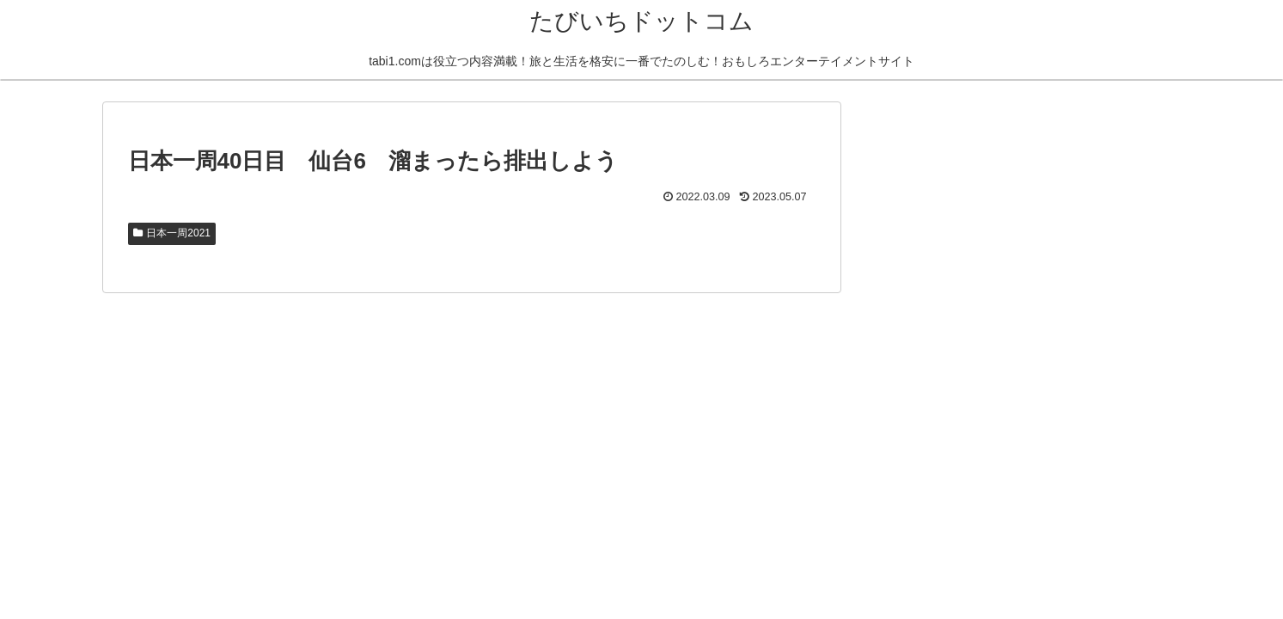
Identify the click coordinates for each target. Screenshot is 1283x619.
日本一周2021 (172, 233)
